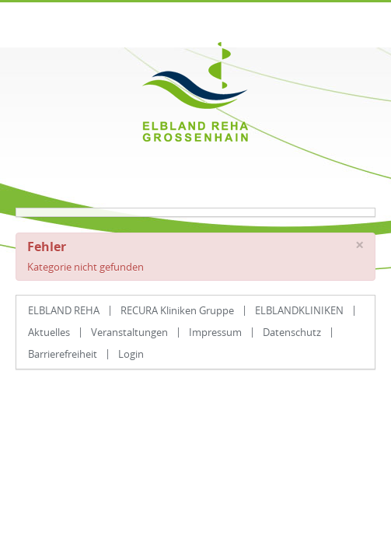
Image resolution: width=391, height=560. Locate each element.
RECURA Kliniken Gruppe (177, 310)
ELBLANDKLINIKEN (299, 310)
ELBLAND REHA (63, 310)
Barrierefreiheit (62, 354)
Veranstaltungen (129, 332)
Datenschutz (292, 332)
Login (131, 354)
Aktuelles (49, 332)
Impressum (215, 332)
